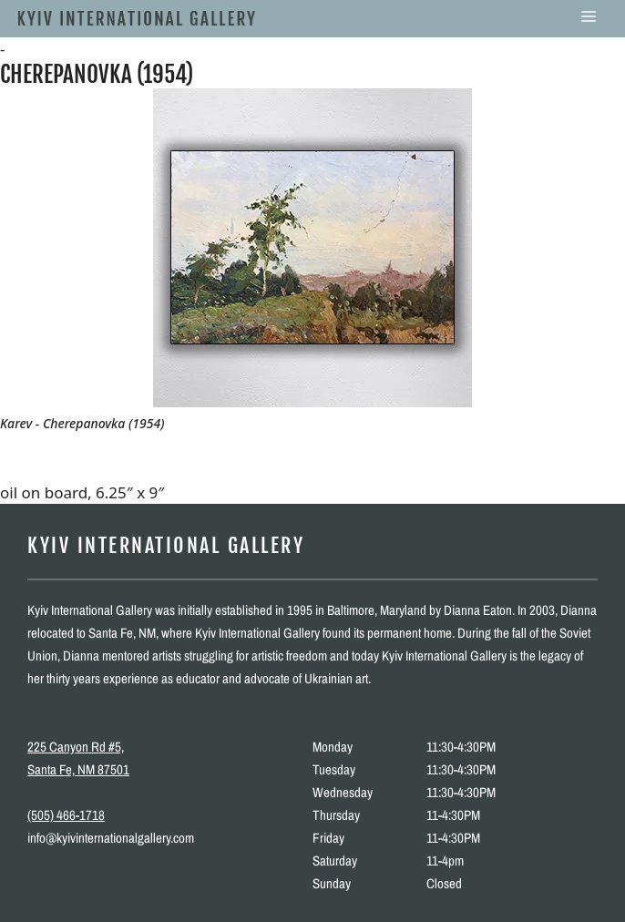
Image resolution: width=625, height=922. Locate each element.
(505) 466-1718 (66, 815)
